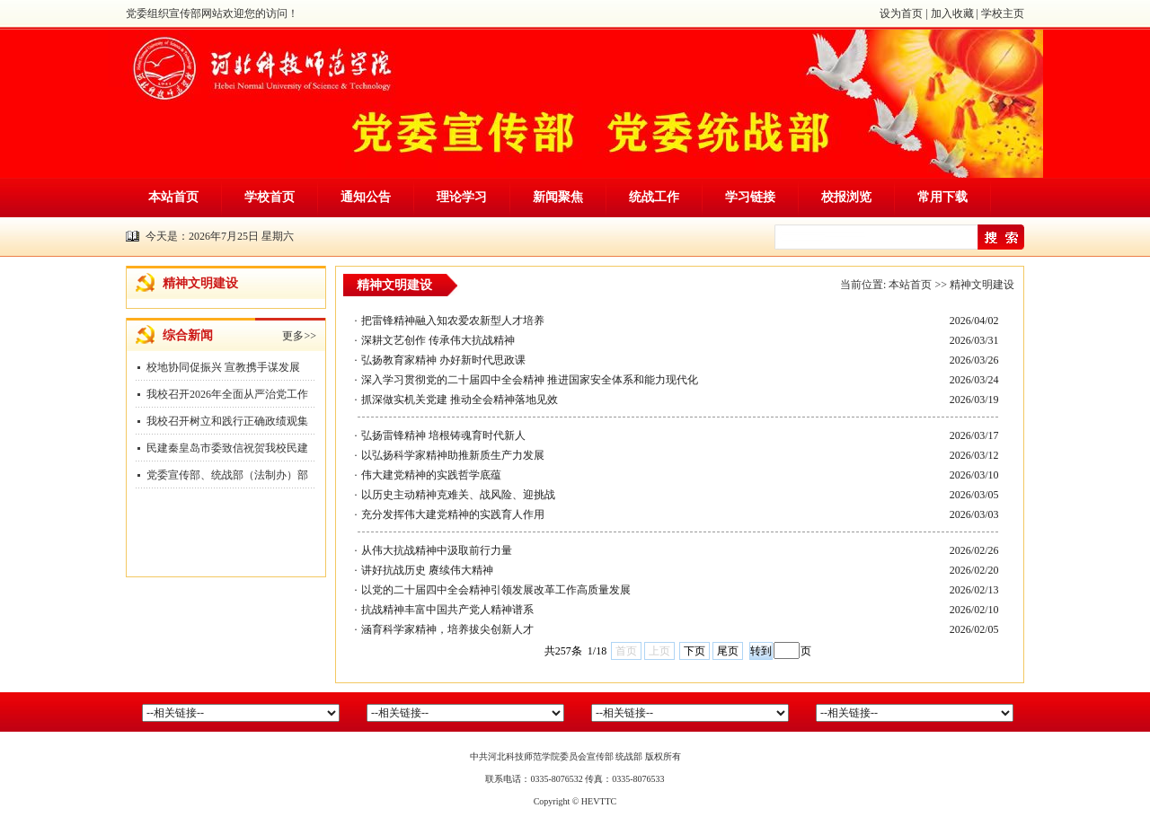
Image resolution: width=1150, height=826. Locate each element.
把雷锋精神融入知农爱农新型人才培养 (452, 320)
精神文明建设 (982, 284)
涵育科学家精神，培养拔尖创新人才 (447, 629)
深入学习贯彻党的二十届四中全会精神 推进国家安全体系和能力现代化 (529, 379)
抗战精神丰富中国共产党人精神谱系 (447, 609)
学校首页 (269, 197)
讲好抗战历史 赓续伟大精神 (427, 570)
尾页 (728, 651)
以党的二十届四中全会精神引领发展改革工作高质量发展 (496, 590)
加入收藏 (952, 13)
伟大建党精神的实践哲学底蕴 (431, 475)
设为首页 (901, 13)
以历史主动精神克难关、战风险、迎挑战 (458, 494)
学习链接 (750, 197)
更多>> (299, 336)
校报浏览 (846, 197)
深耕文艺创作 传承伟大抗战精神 (438, 340)
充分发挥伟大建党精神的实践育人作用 (452, 514)
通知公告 (366, 197)
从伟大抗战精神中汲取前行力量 (436, 550)
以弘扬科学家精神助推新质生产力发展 (452, 455)
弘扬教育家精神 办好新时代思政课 (443, 360)
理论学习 (462, 197)
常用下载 (942, 197)
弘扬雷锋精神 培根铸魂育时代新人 (443, 435)
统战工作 (654, 197)
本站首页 (173, 197)
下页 (694, 651)
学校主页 (1002, 13)
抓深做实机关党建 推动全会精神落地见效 (459, 399)
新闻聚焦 (558, 197)
